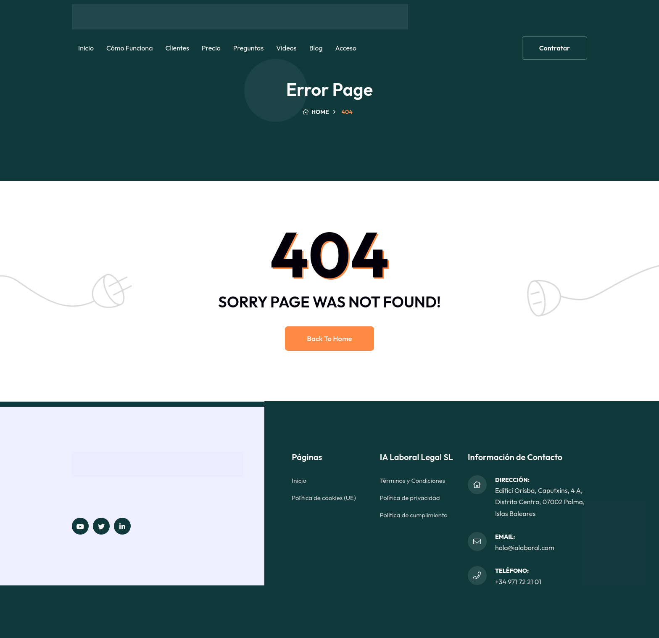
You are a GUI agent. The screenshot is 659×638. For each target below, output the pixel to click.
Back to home (329, 338)
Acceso (345, 48)
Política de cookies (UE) (324, 498)
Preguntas (248, 48)
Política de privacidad (410, 498)
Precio (211, 48)
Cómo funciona (129, 48)
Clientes (177, 48)
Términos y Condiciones (412, 480)
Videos (286, 48)
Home (315, 112)
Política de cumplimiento (414, 515)
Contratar (554, 48)
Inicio (86, 48)
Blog (316, 48)
